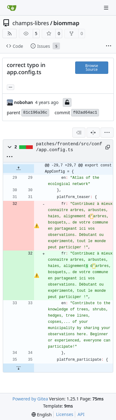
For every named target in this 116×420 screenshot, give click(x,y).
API (81, 414)
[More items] (109, 46)
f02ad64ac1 (85, 112)
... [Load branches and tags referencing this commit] (10, 86)
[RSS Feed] (9, 33)
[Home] (11, 7)
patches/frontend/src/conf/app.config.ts (69, 147)
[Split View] (93, 133)
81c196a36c (35, 112)
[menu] (107, 133)
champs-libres (30, 23)
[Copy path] (106, 147)
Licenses (64, 414)
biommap (66, 23)
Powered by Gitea (30, 399)
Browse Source (91, 67)
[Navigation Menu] (107, 7)
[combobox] (78, 133)
